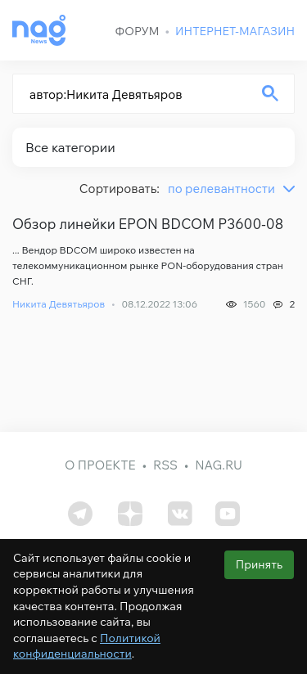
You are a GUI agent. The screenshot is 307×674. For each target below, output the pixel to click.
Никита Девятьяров (58, 304)
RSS (165, 465)
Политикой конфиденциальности (86, 646)
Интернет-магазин (235, 31)
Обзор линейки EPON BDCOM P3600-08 (147, 224)
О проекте (100, 465)
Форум (137, 31)
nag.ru (218, 465)
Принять (259, 564)
